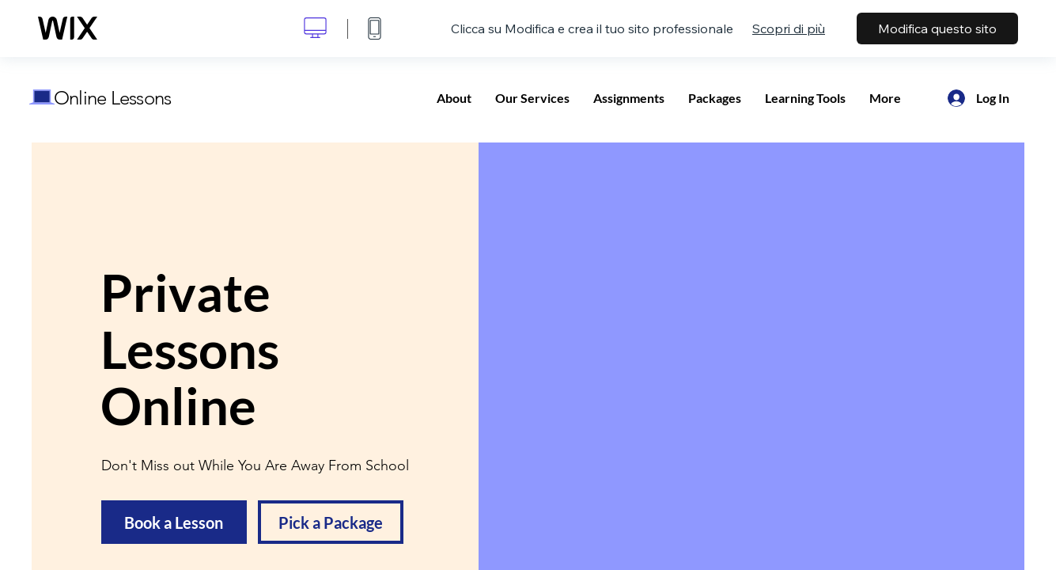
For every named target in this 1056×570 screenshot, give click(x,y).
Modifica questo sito (937, 28)
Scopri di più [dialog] (788, 28)
